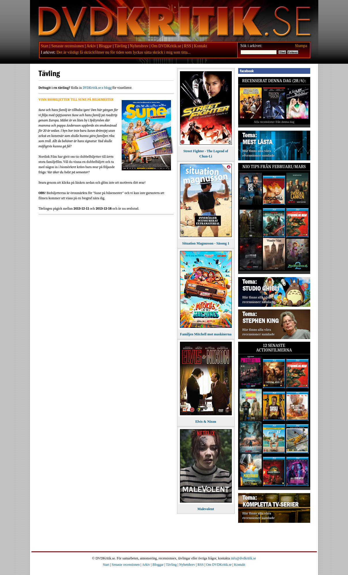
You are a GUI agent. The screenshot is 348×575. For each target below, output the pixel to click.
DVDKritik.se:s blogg (97, 88)
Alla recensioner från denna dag (274, 121)
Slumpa (301, 46)
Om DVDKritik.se (166, 46)
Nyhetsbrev (139, 46)
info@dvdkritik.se (243, 558)
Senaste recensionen (67, 46)
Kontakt (200, 46)
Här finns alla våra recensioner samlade (258, 153)
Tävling (120, 46)
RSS (187, 46)
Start (44, 46)
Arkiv (91, 46)
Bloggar (105, 46)
